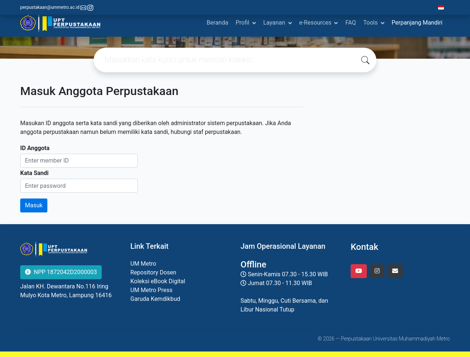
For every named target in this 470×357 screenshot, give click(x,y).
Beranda (217, 22)
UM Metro (143, 263)
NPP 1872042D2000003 (61, 272)
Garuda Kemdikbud (155, 298)
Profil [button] (242, 22)
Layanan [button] (274, 22)
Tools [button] (370, 22)
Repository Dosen (153, 272)
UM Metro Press (151, 290)
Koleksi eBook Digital (157, 281)
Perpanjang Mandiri (417, 22)
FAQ (350, 22)
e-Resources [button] (315, 22)
